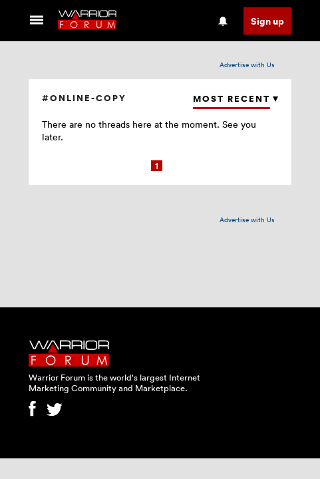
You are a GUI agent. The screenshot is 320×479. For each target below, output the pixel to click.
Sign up (267, 21)
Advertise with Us (247, 64)
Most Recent (231, 98)
